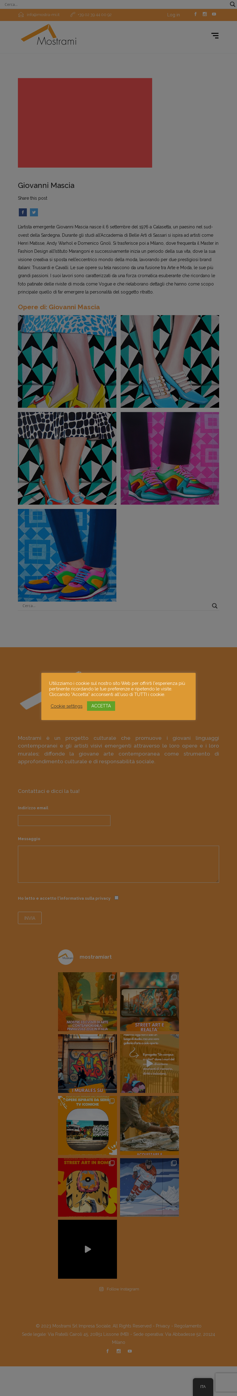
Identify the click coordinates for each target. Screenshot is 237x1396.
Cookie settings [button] (66, 706)
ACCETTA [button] (101, 705)
